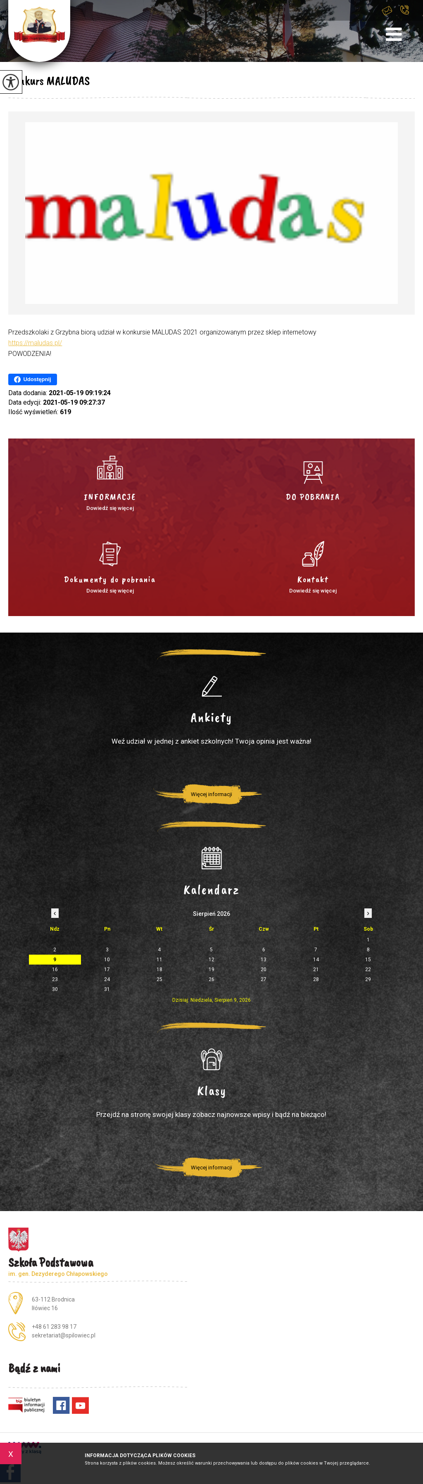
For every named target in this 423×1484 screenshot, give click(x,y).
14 (316, 959)
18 (159, 969)
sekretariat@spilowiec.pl (387, 10)
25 (159, 979)
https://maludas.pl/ (35, 343)
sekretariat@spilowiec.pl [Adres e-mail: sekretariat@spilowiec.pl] (63, 1335)
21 (316, 969)
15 (368, 959)
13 (263, 959)
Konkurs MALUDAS (49, 80)
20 (263, 969)
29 (368, 979)
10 (107, 959)
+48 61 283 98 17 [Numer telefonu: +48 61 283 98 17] (54, 1326)
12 (211, 959)
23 (55, 979)
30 (55, 989)
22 (368, 969)
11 (159, 959)
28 (316, 979)
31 (107, 989)
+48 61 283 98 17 (404, 9)
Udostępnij (32, 379)
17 (107, 969)
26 (211, 979)
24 (107, 979)
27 (263, 979)
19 (211, 969)
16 (55, 969)
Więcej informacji (211, 794)
